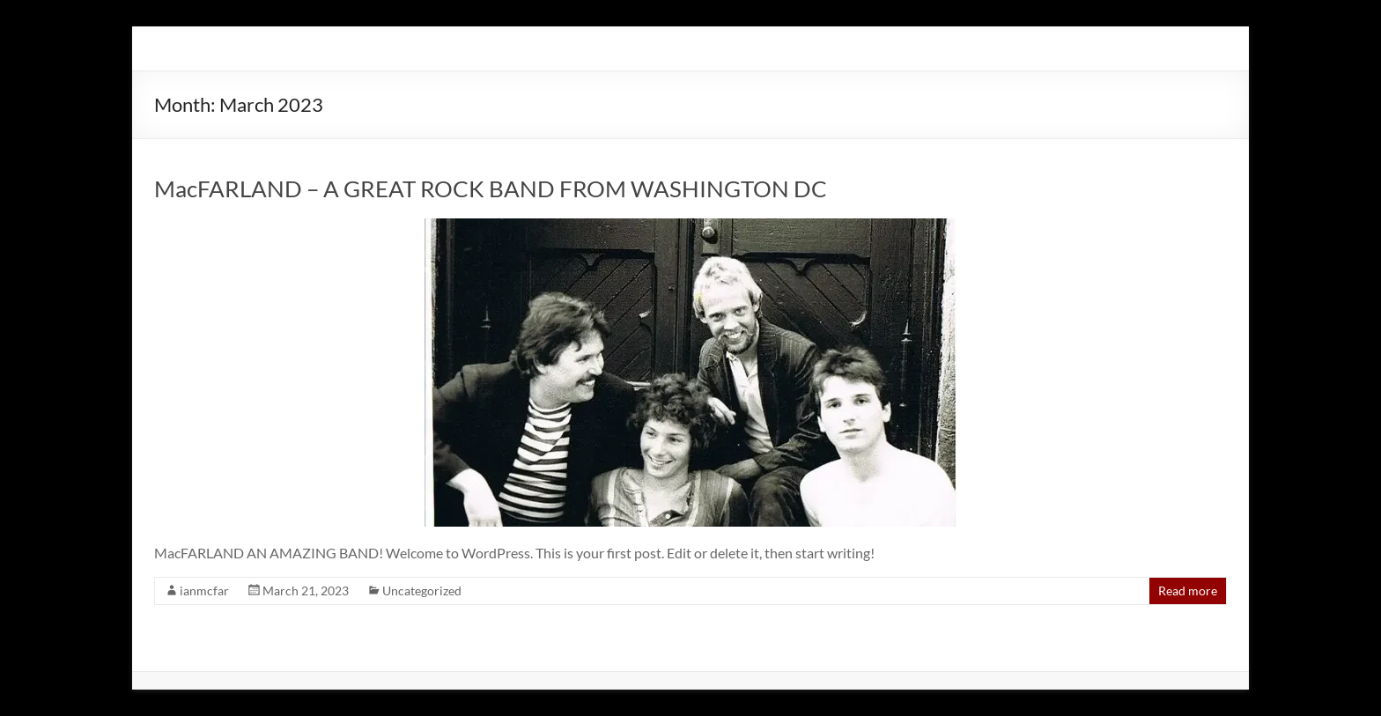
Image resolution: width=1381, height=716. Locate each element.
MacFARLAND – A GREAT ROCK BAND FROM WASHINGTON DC (490, 188)
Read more (1187, 590)
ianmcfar (204, 590)
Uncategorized (422, 590)
